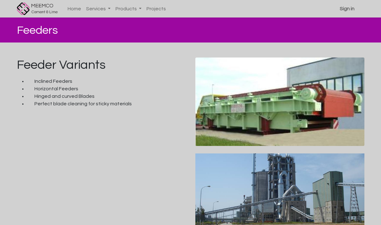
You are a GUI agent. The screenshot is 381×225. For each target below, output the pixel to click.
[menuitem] (74, 8)
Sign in (347, 8)
